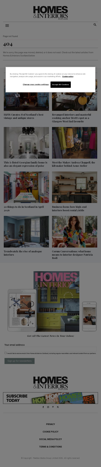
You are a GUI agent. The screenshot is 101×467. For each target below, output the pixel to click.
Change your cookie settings (36, 84)
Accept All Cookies (60, 85)
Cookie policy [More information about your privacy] (67, 76)
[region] (50, 80)
